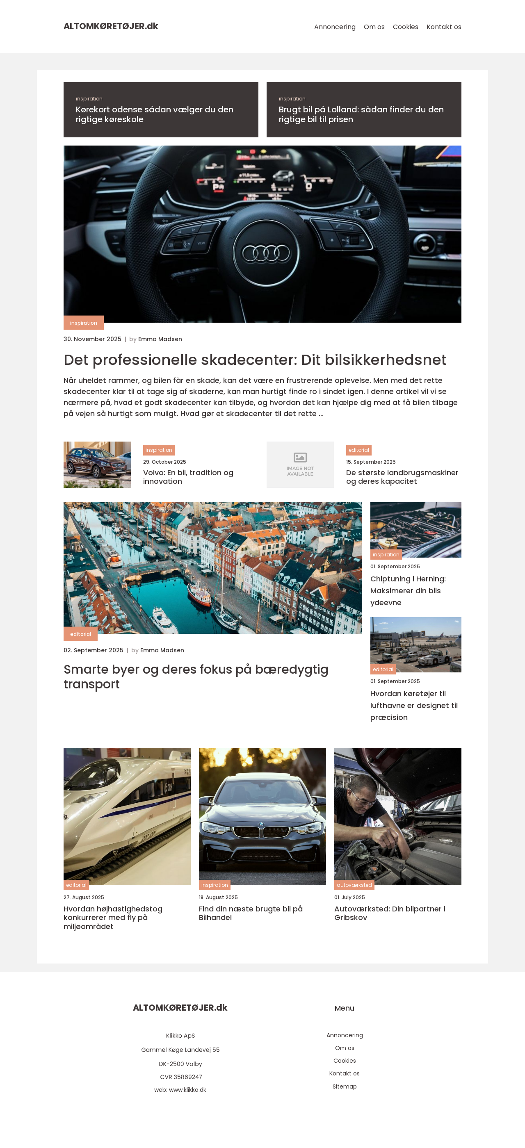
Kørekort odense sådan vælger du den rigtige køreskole (154, 114)
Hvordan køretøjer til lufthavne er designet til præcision (414, 705)
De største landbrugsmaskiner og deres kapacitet (402, 477)
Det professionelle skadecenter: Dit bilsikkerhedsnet (255, 360)
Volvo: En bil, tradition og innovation (188, 477)
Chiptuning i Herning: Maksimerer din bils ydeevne (408, 591)
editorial (359, 449)
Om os (374, 27)
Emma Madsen (160, 339)
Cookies (405, 27)
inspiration (89, 98)
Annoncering (335, 27)
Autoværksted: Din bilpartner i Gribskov (389, 913)
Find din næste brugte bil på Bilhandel (251, 913)
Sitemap (345, 1086)
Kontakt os (444, 27)
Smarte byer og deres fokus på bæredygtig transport (196, 677)
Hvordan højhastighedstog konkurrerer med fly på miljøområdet (113, 917)
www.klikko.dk (187, 1090)
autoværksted (354, 885)
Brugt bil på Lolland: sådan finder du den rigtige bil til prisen (361, 114)
